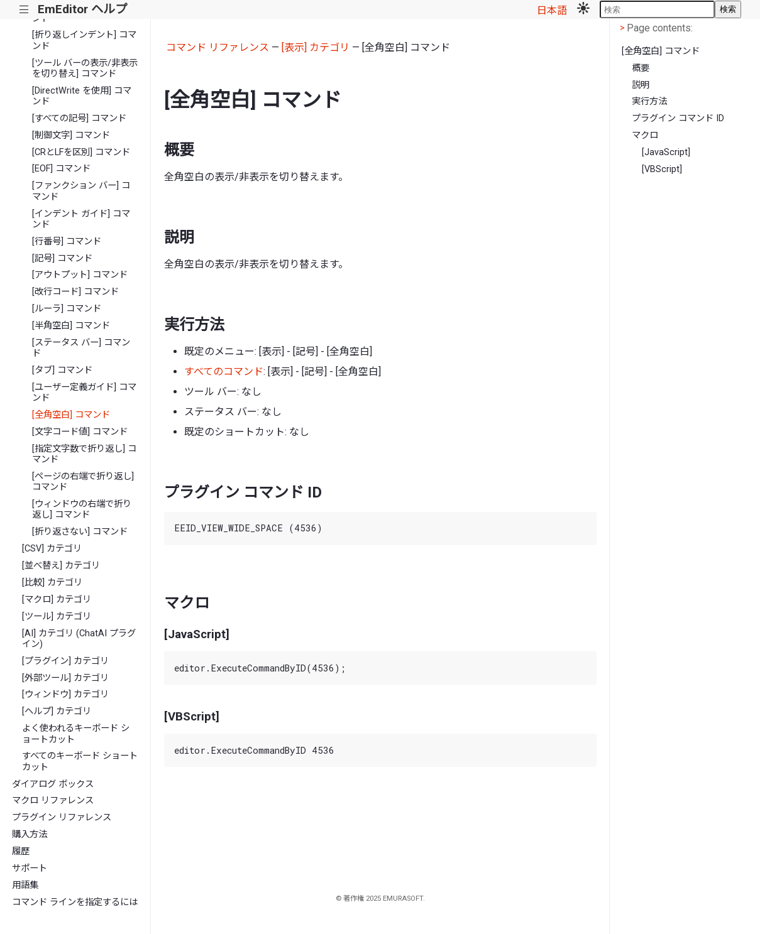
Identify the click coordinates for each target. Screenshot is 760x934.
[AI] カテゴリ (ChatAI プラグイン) (79, 638)
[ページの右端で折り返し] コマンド (83, 481)
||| (24, 9)
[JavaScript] (666, 152)
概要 (640, 68)
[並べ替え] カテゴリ (61, 565)
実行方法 (649, 101)
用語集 (25, 885)
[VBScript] (662, 169)
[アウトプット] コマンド (80, 274)
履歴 (21, 851)
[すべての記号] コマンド (79, 118)
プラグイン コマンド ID (678, 118)
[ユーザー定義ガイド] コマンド (84, 392)
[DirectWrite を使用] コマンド (81, 96)
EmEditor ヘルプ (82, 9)
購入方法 (29, 834)
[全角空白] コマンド (71, 415)
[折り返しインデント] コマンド (84, 40)
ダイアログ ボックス (53, 784)
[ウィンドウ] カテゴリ (65, 694)
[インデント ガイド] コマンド (81, 219)
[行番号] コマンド (66, 241)
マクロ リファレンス (53, 800)
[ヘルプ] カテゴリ (56, 711)
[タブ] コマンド (62, 370)
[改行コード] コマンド (75, 291)
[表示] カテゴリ (316, 47)
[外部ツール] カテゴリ (65, 678)
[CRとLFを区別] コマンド (81, 152)
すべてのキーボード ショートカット (80, 761)
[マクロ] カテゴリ (56, 599)
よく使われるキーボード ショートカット (75, 733)
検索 (728, 9)
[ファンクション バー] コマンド (81, 191)
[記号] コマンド (62, 258)
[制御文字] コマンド (71, 135)
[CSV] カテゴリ (52, 548)
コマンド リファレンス (217, 47)
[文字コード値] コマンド (80, 431)
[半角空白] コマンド (71, 325)
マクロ (645, 135)
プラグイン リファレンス (61, 817)
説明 (640, 85)
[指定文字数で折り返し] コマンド (84, 454)
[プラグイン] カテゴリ (65, 661)
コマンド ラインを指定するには (75, 902)
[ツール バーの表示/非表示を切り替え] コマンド (85, 68)
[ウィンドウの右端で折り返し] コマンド (81, 509)
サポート (29, 868)
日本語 (552, 10)
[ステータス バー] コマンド (81, 348)
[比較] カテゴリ (52, 582)
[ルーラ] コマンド (66, 308)
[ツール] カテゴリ (56, 616)
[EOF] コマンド (61, 168)
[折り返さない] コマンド (80, 531)
